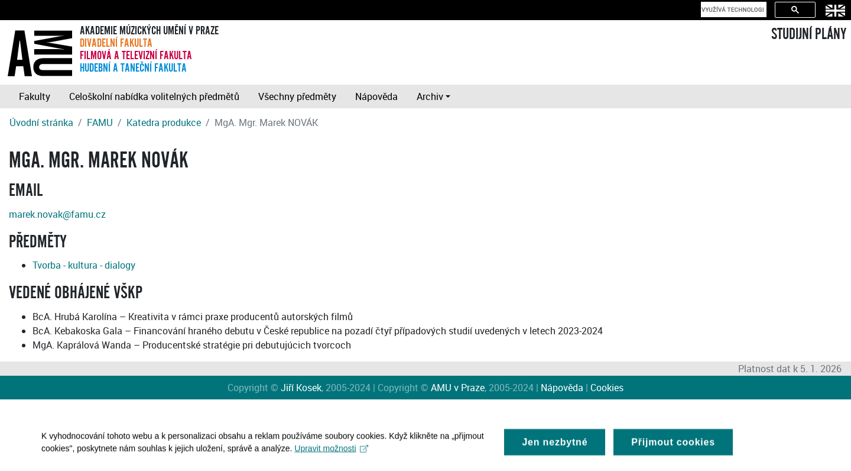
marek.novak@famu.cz (57, 214)
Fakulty (34, 96)
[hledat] (732, 9)
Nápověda (376, 96)
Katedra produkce (163, 122)
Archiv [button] (430, 96)
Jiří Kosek (301, 387)
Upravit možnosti (331, 451)
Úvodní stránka (41, 122)
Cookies (606, 387)
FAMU (100, 122)
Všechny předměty (297, 96)
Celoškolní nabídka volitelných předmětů (154, 96)
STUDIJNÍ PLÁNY (808, 34)
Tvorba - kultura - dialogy (84, 265)
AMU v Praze (458, 387)
